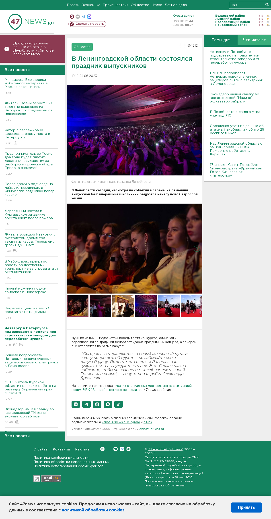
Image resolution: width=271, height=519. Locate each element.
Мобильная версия (72, 17)
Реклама (82, 449)
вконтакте (78, 17)
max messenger (89, 17)
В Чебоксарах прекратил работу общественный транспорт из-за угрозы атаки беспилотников (31, 270)
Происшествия (115, 5)
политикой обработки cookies (93, 510)
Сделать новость (90, 24)
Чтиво (157, 5)
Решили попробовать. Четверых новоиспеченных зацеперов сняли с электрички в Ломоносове (31, 364)
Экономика (91, 5)
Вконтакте (102, 449)
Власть (73, 5)
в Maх (148, 422)
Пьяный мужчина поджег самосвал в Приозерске (31, 293)
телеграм (83, 17)
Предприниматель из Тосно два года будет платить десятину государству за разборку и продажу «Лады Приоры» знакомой (31, 164)
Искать (267, 4)
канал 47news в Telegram (121, 422)
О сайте (40, 449)
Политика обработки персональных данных (71, 462)
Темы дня (220, 40)
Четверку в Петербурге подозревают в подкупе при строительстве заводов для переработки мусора (234, 57)
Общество (140, 5)
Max (128, 449)
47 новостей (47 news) (165, 449)
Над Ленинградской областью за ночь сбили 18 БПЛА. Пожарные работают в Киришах (236, 149)
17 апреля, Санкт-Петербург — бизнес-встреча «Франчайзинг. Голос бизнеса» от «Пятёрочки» (236, 170)
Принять (246, 507)
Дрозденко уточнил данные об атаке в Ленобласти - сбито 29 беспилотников (33, 49)
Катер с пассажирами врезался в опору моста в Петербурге (31, 137)
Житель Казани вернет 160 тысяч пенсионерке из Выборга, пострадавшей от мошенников (31, 112)
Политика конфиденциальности (60, 457)
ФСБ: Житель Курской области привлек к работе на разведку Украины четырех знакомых (31, 391)
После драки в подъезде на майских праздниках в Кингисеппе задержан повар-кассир (31, 192)
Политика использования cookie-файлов (68, 466)
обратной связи (151, 429)
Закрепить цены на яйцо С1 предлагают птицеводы (31, 313)
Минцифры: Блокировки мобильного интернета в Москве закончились (31, 86)
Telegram (122, 449)
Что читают (254, 40)
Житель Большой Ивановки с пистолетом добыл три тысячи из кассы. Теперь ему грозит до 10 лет (31, 243)
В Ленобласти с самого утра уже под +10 (235, 113)
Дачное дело (176, 5)
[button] (76, 404)
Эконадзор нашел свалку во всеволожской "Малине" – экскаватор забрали (31, 416)
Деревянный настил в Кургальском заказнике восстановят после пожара (31, 218)
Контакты (61, 449)
